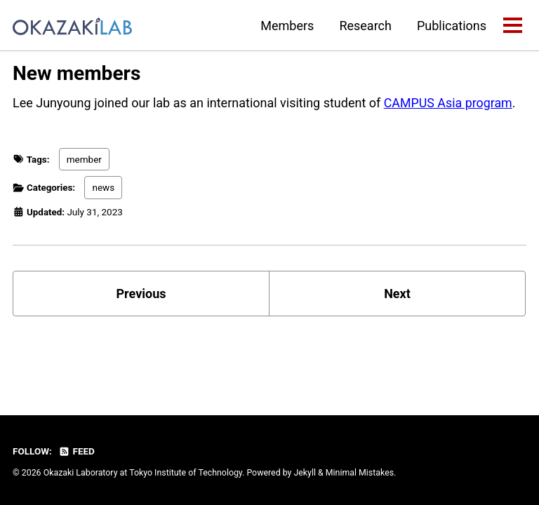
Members (287, 25)
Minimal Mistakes (360, 473)
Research (365, 25)
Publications (451, 25)
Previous (141, 292)
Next (397, 292)
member (84, 159)
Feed (76, 451)
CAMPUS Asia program (449, 102)
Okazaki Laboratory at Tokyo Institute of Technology (143, 473)
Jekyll (304, 473)
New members (76, 73)
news (104, 187)
